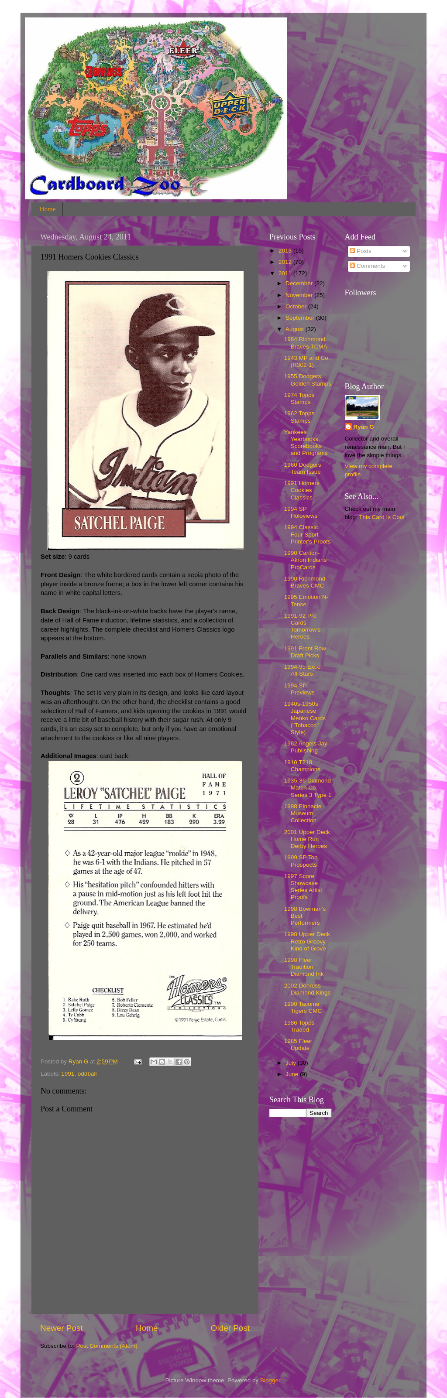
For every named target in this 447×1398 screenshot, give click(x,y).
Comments (367, 266)
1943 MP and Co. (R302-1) (307, 361)
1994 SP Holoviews (301, 512)
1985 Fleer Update (298, 1044)
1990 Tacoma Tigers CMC (303, 1007)
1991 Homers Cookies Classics (302, 490)
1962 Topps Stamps (299, 417)
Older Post (230, 1328)
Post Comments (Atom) (107, 1346)
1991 (67, 1073)
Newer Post (61, 1328)
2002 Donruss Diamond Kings (307, 989)
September (300, 317)
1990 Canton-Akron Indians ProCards (305, 560)
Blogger (270, 1380)
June (292, 1074)
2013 (286, 250)
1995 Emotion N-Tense (306, 600)
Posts (360, 251)
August (295, 329)
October (296, 306)
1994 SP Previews (299, 689)
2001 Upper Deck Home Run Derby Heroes (307, 839)
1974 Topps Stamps (299, 398)
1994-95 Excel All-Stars (303, 670)
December (299, 283)
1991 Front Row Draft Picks (305, 652)
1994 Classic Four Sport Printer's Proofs (307, 534)
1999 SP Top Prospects (301, 861)
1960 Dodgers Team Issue (302, 468)
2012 (286, 262)
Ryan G (364, 427)
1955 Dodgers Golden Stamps (307, 379)
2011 (286, 273)
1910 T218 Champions (302, 765)
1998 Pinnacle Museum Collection (303, 813)
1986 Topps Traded (299, 1026)
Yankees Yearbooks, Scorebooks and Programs (306, 443)
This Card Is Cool (381, 517)
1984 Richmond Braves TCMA (305, 342)
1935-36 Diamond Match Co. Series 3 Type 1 (308, 787)
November (299, 295)
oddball (87, 1073)
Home (48, 208)
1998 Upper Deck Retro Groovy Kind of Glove (307, 941)
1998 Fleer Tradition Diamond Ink (304, 967)
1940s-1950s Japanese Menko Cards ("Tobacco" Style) (305, 718)
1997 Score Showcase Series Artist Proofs (303, 887)
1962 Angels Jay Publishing (305, 747)
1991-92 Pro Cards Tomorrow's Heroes (302, 626)
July (291, 1063)
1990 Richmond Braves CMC (305, 582)
